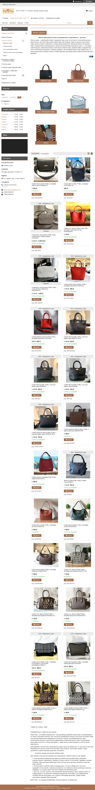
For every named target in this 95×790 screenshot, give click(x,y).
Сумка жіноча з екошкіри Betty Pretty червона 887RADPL (44, 477)
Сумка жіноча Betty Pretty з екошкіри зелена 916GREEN (76, 525)
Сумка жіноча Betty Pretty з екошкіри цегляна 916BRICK (44, 525)
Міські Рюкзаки (7, 37)
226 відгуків (78, 1)
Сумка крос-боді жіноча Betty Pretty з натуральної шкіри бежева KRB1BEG (44, 236)
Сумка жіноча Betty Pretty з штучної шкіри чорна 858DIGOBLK (76, 337)
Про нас (5, 23)
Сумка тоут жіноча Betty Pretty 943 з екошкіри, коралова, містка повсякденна (76, 230)
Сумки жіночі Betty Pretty (18, 18)
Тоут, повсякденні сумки (46, 112)
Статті (27, 23)
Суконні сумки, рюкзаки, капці (11, 67)
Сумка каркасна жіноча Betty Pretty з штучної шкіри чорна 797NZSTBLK (44, 433)
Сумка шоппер (78, 81)
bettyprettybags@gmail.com (11, 190)
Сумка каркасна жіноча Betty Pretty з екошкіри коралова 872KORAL (44, 337)
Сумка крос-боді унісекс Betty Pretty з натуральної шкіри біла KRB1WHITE (44, 289)
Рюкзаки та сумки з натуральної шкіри (8, 60)
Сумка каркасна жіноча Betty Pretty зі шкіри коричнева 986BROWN (76, 430)
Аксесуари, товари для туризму (9, 71)
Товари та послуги (7, 33)
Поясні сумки (6, 64)
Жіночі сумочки (7, 40)
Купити (37, 194)
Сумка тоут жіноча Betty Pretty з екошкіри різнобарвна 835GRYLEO (75, 570)
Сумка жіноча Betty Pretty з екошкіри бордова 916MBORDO (44, 570)
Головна (5, 18)
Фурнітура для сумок (9, 75)
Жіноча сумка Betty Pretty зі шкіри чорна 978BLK (75, 481)
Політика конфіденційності (63, 788)
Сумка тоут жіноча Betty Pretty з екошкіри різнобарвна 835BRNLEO (43, 614)
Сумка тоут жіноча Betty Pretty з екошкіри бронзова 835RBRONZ (75, 614)
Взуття (4, 78)
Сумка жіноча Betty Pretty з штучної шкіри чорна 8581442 (76, 385)
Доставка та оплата (37, 18)
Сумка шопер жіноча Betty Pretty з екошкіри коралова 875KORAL (75, 285)
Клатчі (46, 143)
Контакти (13, 23)
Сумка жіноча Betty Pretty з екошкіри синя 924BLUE (76, 184)
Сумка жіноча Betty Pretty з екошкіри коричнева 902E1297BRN (76, 662)
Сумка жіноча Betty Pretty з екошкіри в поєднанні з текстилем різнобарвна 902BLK (44, 663)
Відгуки (20, 23)
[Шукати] (90, 23)
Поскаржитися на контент (48, 788)
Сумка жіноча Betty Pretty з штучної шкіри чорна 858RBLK (44, 385)
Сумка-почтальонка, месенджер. (78, 111)
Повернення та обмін (53, 18)
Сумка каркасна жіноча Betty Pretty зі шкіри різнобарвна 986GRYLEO (76, 708)
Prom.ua (56, 786)
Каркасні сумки (46, 81)
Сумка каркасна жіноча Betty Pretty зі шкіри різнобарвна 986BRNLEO (44, 708)
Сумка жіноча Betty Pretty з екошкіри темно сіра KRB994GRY (44, 184)
